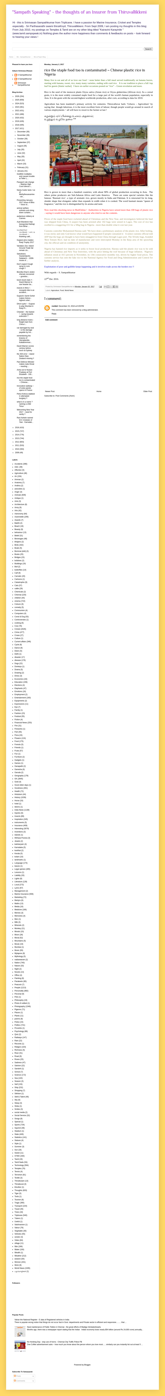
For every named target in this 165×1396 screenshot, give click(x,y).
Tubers (17, 1218)
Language (19, 863)
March (20, 164)
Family (17, 710)
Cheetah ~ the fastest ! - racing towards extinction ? (25, 314)
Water (17, 1249)
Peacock (18, 984)
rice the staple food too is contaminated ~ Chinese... (26, 380)
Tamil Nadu (19, 1162)
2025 (17, 100)
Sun (16, 1150)
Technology (19, 1165)
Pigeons (18, 1009)
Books (17, 554)
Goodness (19, 788)
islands (17, 835)
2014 (17, 435)
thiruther (18, 1187)
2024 (17, 103)
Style (17, 1143)
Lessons (18, 872)
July (19, 149)
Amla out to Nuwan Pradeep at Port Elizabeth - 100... (25, 372)
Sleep (17, 1103)
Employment (20, 694)
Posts (17, 1376)
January (20, 171)
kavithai (18, 850)
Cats (16, 585)
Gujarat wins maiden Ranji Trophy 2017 (25, 241)
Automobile (19, 517)
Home (11, 57)
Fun (16, 754)
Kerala (17, 853)
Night (17, 969)
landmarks (19, 860)
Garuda (18, 772)
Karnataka (19, 847)
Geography (19, 776)
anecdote (18, 489)
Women (18, 1262)
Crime (17, 632)
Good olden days (21, 785)
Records (18, 1044)
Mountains (19, 941)
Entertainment (20, 698)
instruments (19, 822)
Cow (16, 626)
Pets (16, 997)
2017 (17, 128)
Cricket (17, 629)
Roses (17, 1059)
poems (17, 1019)
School (17, 1072)
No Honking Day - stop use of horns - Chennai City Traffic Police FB (54, 1342)
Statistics (18, 1137)
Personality (19, 991)
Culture (17, 638)
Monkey (18, 928)
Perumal (18, 994)
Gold (16, 782)
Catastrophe (19, 582)
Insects (17, 816)
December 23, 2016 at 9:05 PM (71, 306)
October (20, 139)
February (21, 167)
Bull (16, 567)
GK (16, 779)
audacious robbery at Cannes (25, 217)
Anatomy (18, 482)
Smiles (17, 1109)
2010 (17, 449)
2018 (17, 125)
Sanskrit (18, 1069)
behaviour (19, 532)
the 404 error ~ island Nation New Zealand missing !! (25, 356)
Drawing (18, 673)
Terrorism (18, 1175)
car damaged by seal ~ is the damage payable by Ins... (25, 330)
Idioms (17, 807)
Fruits (17, 751)
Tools (17, 1196)
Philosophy (19, 1000)
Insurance (19, 825)
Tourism (18, 1200)
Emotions (18, 691)
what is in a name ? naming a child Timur (25, 404)
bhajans (18, 542)
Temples (18, 1168)
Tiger (17, 1193)
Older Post (147, 391)
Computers (19, 613)
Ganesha (18, 769)
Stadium (18, 1131)
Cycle (17, 645)
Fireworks (18, 729)
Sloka (17, 1106)
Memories (19, 916)
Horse (17, 801)
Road (17, 1056)
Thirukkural (19, 1184)
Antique (18, 498)
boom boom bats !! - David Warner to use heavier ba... (25, 282)
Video (17, 1240)
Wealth (17, 1253)
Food (62, 290)
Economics (19, 679)
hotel (16, 804)
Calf (16, 573)
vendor (17, 1237)
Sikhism (18, 1093)
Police (17, 1022)
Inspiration (19, 819)
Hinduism (18, 794)
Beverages (19, 539)
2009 (17, 453)
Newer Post (50, 391)
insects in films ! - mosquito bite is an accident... (25, 290)
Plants (17, 1016)
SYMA (17, 1156)
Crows (17, 635)
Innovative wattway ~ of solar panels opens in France (25, 388)
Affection (18, 470)
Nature (17, 966)
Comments (19, 1381)
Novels (17, 972)
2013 (17, 438)
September (22, 142)
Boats (17, 548)
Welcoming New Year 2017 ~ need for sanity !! (25, 412)
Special (17, 1122)
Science (18, 1075)
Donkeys (18, 666)
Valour (17, 1228)
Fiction (17, 719)
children (18, 598)
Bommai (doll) (20, 551)
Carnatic (18, 576)
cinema (17, 601)
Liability (18, 875)
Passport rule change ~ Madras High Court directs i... (25, 184)
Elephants (19, 688)
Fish (16, 732)
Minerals (18, 925)
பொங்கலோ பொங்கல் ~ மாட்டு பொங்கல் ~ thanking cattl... (26, 233)
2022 (17, 110)
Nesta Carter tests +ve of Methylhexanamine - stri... (26, 193)
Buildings (18, 564)
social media (20, 1112)
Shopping (18, 1090)
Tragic (17, 1203)
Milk (16, 922)
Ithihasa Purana (21, 838)
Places (17, 1012)
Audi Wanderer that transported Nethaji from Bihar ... (26, 224)
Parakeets (19, 981)
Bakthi (17, 523)
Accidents (18, 464)
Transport (18, 1206)
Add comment (51, 320)
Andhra (17, 486)
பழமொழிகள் (20, 1271)
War (16, 1246)
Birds (17, 545)
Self (16, 1084)
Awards (18, 520)
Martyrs (18, 900)
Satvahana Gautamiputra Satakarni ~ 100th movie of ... (25, 257)
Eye (16, 707)
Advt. (17, 467)
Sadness (18, 1062)
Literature (18, 882)
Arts (16, 510)
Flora (17, 735)
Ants (16, 501)
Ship (16, 1087)
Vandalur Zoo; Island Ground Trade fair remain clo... (25, 248)
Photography (20, 1006)
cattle (17, 588)
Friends (18, 747)
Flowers (18, 738)
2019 (17, 121)
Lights (17, 879)
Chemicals (19, 592)
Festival (18, 716)
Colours (18, 604)
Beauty (17, 529)
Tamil (17, 1159)
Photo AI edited (21, 1003)
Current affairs (20, 642)
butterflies (18, 570)
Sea (16, 1078)
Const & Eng (20, 617)
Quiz (16, 1034)
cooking (18, 623)
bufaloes (18, 560)
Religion (18, 1047)
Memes (17, 913)
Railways (18, 1037)
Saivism (18, 1066)
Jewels (17, 841)
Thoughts (18, 1190)
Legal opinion (20, 869)
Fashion (18, 713)
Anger (17, 492)
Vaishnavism (20, 1225)
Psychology (19, 1031)
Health (17, 791)
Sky (16, 1100)
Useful (17, 1221)
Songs (17, 1119)
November (21, 135)
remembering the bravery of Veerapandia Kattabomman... (24, 339)
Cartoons (18, 579)
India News (19, 810)
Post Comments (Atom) (65, 396)
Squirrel (18, 1128)
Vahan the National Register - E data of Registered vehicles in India (42, 1320)
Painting (18, 978)
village (17, 1243)
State (17, 1134)
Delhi (17, 654)
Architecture (19, 504)
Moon (17, 935)
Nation (17, 963)
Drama (17, 669)
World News (69, 290)
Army (17, 507)
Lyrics (17, 888)
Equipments (19, 701)
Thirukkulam (19, 1181)
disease (18, 660)
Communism (20, 610)
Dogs (17, 663)
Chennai (18, 595)
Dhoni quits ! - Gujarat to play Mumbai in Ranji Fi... (26, 306)
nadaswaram (20, 960)
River (17, 1053)
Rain (16, 1041)
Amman (18, 479)
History (17, 797)
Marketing (19, 897)
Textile (17, 1178)
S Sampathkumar (25, 75)
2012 (17, 442)
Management (20, 891)
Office (17, 975)
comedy (18, 607)
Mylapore (18, 953)
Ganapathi (19, 766)
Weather (18, 1256)
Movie (17, 944)
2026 (17, 96)
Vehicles (18, 1234)
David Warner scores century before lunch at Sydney (25, 348)
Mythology (19, 956)
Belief (17, 536)
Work (17, 1265)
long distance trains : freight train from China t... (25, 322)
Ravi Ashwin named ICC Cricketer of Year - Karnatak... (25, 420)
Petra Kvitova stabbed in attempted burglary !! (26, 396)
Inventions (19, 832)
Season (18, 1081)
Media (17, 906)
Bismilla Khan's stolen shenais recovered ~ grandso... (26, 274)
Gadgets (18, 760)
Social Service (20, 1115)
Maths (17, 903)
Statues (18, 1140)
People (17, 988)
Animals (18, 495)
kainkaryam (19, 844)
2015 (17, 431)
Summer (18, 1147)
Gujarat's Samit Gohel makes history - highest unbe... (26, 298)
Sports (17, 1125)
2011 (17, 445)
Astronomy (19, 514)
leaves (17, 866)
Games (17, 763)
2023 (17, 107)
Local (17, 885)
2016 (17, 427)
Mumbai (18, 947)
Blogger (87, 1365)
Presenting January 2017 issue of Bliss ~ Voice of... (25, 202)
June (19, 153)
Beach (17, 526)
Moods (17, 931)
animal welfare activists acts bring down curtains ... (25, 210)
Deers (17, 651)
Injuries (17, 813)
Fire (16, 726)
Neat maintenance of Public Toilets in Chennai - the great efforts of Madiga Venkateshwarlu (64, 1327)
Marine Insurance (22, 894)
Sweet (17, 1153)
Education (19, 682)
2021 (17, 114)
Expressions (19, 704)
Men (16, 919)
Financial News (21, 723)
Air (16, 476)
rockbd (55, 306)
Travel (17, 1209)
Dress (17, 676)
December (21, 132)
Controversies (20, 620)
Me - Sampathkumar (24, 57)
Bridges (18, 557)
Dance (17, 648)
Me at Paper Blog (40, 57)
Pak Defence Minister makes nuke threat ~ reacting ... (25, 364)
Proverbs (18, 1028)
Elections (18, 685)
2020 (17, 118)
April (19, 160)
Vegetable (19, 1231)
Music (17, 950)
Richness (18, 1050)
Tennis (17, 1171)
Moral (17, 938)
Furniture (18, 757)
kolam (17, 857)
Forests (18, 744)
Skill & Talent (20, 1097)
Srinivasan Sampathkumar (24, 84)
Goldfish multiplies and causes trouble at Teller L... (26, 176)
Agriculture (55, 290)
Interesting (19, 829)
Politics (17, 1025)
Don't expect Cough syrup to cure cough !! (25, 266)
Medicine (18, 910)
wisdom (18, 1259)
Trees (17, 1212)
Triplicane (18, 1215)
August (20, 146)
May (19, 157)
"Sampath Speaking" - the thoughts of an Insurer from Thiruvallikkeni (79, 12)
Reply (54, 314)
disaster (18, 657)
